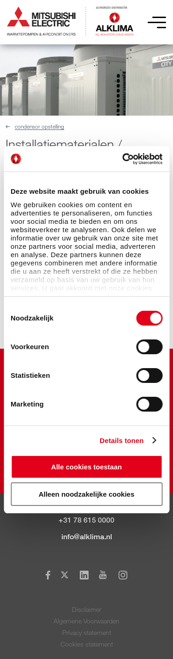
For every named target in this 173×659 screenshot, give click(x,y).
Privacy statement (86, 632)
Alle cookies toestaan (86, 467)
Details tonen (121, 440)
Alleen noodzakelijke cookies (87, 494)
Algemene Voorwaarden (86, 621)
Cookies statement (86, 644)
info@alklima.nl (86, 536)
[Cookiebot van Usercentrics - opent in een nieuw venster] (123, 159)
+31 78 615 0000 (86, 520)
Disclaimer (86, 609)
